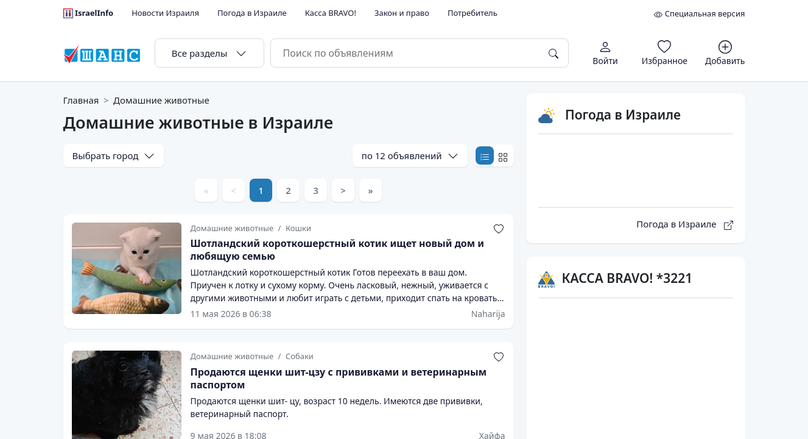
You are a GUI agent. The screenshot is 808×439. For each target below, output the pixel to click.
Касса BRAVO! (330, 12)
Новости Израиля (165, 12)
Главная (81, 100)
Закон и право (401, 12)
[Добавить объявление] (725, 52)
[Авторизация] (605, 52)
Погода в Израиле (252, 12)
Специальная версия (699, 13)
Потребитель (472, 12)
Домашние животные (161, 100)
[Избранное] (664, 52)
